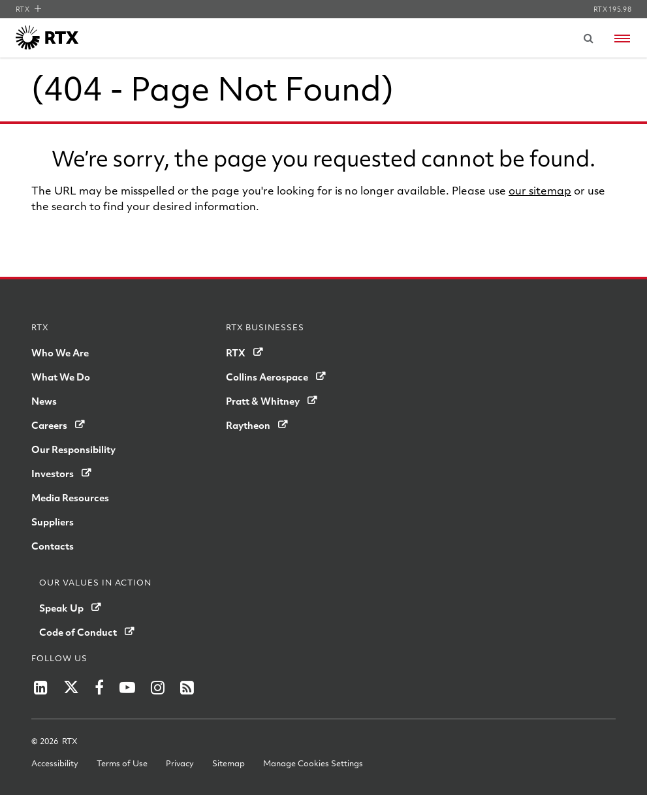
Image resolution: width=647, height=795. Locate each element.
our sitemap (540, 190)
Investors (52, 473)
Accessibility (54, 763)
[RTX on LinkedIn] (40, 687)
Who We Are (60, 352)
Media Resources (70, 497)
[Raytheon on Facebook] (99, 687)
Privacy (180, 763)
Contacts (52, 545)
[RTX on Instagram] (157, 687)
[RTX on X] (71, 687)
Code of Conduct (78, 631)
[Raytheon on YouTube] (127, 687)
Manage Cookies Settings (313, 763)
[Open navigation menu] (622, 38)
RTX (28, 9)
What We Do (60, 376)
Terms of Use (122, 763)
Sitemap (228, 763)
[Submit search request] (588, 38)
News (44, 400)
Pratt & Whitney (263, 400)
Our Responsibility (73, 449)
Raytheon (248, 424)
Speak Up (61, 607)
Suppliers (52, 521)
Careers (49, 424)
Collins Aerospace (267, 376)
